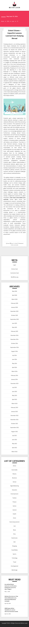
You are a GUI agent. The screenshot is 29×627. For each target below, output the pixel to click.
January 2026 (14, 307)
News (14, 530)
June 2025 (14, 323)
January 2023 (14, 411)
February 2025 (14, 331)
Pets (14, 534)
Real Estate (14, 538)
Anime (14, 466)
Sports (14, 554)
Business (14, 478)
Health (14, 514)
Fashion (14, 498)
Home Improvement (14, 522)
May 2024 (14, 363)
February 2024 (14, 375)
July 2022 (14, 435)
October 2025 (14, 315)
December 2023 (14, 383)
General (14, 510)
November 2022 (14, 419)
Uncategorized (14, 566)
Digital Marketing (14, 486)
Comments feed (14, 273)
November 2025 (14, 311)
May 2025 (14, 327)
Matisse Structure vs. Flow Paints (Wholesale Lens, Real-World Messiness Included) (11, 598)
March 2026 (14, 299)
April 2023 (14, 399)
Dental (14, 482)
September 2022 (14, 427)
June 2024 (14, 359)
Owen (8, 243)
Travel (14, 562)
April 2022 (14, 447)
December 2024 (14, 335)
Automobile (14, 470)
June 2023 (14, 391)
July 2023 (14, 387)
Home (14, 518)
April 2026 (14, 295)
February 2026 (14, 303)
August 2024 (14, 351)
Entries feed (14, 269)
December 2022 (14, 415)
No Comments (15, 245)
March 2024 (14, 371)
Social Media (14, 550)
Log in (14, 265)
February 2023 (14, 407)
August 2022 (14, 431)
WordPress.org (14, 277)
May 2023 (14, 395)
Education (21, 243)
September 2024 (14, 347)
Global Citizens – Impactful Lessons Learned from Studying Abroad (15, 34)
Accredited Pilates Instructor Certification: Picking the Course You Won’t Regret (11, 586)
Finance (14, 502)
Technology (14, 558)
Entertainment (14, 494)
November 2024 (14, 339)
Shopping (14, 546)
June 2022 (14, 439)
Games (14, 506)
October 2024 (14, 343)
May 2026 (14, 291)
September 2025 (14, 319)
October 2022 (14, 423)
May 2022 (14, 443)
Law (15, 526)
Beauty (14, 474)
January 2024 (14, 379)
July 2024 (14, 355)
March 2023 (14, 403)
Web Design (14, 570)
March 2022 (14, 451)
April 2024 (14, 367)
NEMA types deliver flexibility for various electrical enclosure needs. (11, 609)
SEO (14, 542)
